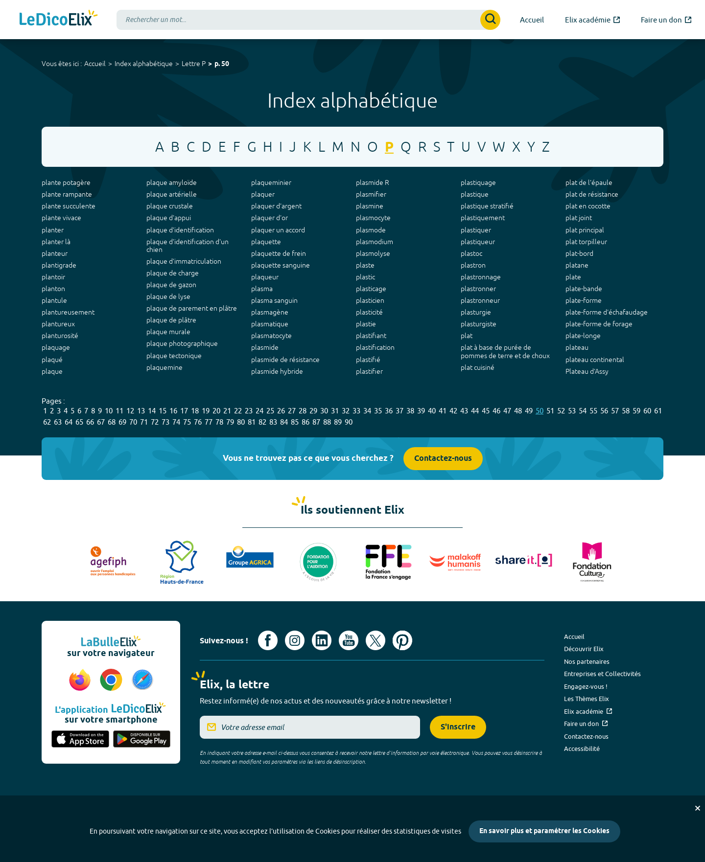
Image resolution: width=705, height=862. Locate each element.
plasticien (370, 300)
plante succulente (68, 206)
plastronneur (480, 300)
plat (466, 336)
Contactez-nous (443, 459)
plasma (262, 289)
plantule (54, 300)
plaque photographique (182, 343)
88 (327, 422)
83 (273, 422)
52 (561, 411)
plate (573, 277)
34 (367, 411)
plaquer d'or (269, 218)
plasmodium (374, 242)
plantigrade (59, 265)
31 (335, 411)
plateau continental (594, 359)
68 (112, 422)
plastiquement (483, 218)
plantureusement (68, 312)
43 (464, 411)
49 (529, 411)
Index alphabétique (144, 64)
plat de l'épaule (588, 182)
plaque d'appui (168, 218)
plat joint (578, 218)
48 (518, 411)
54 (583, 411)
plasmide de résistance (285, 359)
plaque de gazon (171, 285)
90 (348, 422)
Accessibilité (582, 748)
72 (155, 422)
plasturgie (476, 312)
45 (486, 411)
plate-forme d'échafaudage (606, 312)
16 (173, 411)
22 (238, 411)
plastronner (478, 289)
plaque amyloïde (171, 182)
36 (389, 411)
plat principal (584, 230)
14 (152, 411)
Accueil (95, 64)
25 (270, 411)
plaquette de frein (278, 253)
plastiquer (476, 230)
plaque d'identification (180, 230)
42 (453, 411)
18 (195, 411)
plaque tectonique (174, 356)
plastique (475, 194)
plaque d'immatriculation (183, 261)
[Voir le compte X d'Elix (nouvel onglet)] (375, 640)
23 (249, 411)
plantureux (58, 324)
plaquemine (164, 367)
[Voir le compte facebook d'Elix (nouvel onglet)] (268, 640)
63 (58, 422)
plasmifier (371, 194)
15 (162, 411)
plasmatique (269, 324)
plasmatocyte (271, 336)
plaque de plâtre (171, 320)
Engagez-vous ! (586, 686)
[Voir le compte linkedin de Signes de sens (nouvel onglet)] (321, 640)
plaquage (56, 347)
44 (475, 411)
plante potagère (66, 182)
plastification (375, 347)
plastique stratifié (487, 206)
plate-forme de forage (599, 324)
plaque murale (168, 332)
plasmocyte (373, 218)
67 (101, 422)
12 (130, 411)
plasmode (371, 230)
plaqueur (265, 277)
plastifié (368, 359)
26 (281, 411)
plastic (365, 277)
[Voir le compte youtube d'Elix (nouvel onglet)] (348, 640)
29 (313, 411)
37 (399, 411)
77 (208, 422)
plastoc (471, 253)
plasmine (369, 206)
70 (133, 422)
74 (176, 422)
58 (626, 411)
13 (141, 411)
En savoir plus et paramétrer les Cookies (544, 831)
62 (47, 422)
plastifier (369, 371)
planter (53, 230)
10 (109, 411)
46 (496, 411)
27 (292, 411)
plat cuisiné (477, 367)
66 (90, 422)
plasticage (371, 289)
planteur (55, 253)
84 (284, 422)
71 (144, 422)
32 (346, 411)
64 (68, 422)
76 (198, 422)
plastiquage (478, 182)
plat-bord (579, 253)
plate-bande (583, 289)
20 (216, 411)
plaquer (263, 194)
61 (658, 411)
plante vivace (61, 218)
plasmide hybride (277, 371)
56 (604, 411)
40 (432, 411)
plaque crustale (169, 206)
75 (187, 422)
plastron (473, 265)
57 (615, 411)
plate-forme (583, 300)
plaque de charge (172, 273)
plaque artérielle (171, 194)
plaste (365, 265)
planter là (56, 242)
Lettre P (194, 64)
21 (227, 411)
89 (338, 422)
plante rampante (67, 194)
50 (539, 411)
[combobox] (308, 20)
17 (184, 411)
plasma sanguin (274, 300)
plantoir (53, 277)
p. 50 (221, 64)
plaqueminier (271, 182)
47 (507, 411)
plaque (52, 371)
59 (636, 411)
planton (53, 289)
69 (122, 422)
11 (119, 411)
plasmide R (372, 182)
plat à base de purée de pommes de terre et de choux (505, 351)
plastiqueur (478, 242)
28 (302, 411)
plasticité (369, 312)
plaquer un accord (278, 230)
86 (305, 422)
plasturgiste (478, 324)
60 (647, 411)
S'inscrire (458, 727)
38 (410, 411)
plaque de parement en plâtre (191, 308)
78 (219, 422)
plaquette (266, 242)
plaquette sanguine (280, 265)
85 (295, 422)
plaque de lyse (168, 296)
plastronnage (481, 277)
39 (421, 411)
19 (206, 411)
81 (252, 422)
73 (165, 422)
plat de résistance (591, 194)
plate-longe (583, 336)
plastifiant (371, 336)
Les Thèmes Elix (586, 699)
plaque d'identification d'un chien (187, 245)
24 (259, 411)
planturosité (60, 336)
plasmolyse (373, 253)
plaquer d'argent (276, 206)
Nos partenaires (587, 661)
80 (241, 422)
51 (550, 411)
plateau (576, 347)
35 (378, 411)
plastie (366, 324)
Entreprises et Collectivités (602, 674)
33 (356, 411)
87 (316, 422)
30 (324, 411)
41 (442, 411)
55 (593, 411)
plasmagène (269, 312)
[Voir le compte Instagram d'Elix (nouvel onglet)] (295, 640)
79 (230, 422)
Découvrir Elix (584, 649)
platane (576, 265)
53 (572, 411)
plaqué (52, 359)
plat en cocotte (588, 206)
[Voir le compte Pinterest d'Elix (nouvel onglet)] (402, 640)
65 (79, 422)
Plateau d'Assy (587, 371)
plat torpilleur (586, 242)
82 (262, 422)
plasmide (265, 347)
